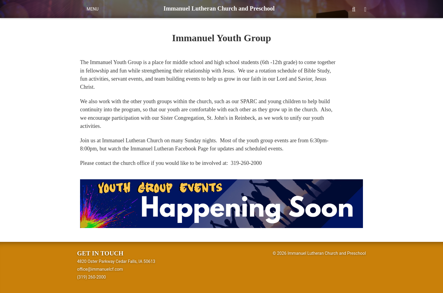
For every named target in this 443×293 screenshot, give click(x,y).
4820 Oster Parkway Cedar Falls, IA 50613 (116, 261)
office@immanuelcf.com (100, 269)
